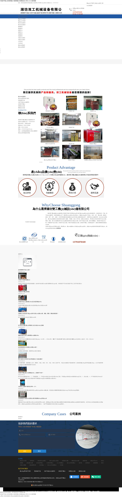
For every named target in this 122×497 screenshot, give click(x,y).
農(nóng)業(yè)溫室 (54, 460)
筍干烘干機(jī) (50, 127)
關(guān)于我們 (90, 3)
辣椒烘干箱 (93, 111)
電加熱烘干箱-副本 (50, 111)
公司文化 (20, 41)
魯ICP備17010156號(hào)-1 (36, 481)
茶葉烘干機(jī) (71, 160)
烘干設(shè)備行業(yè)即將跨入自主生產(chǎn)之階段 (31, 325)
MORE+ (20, 418)
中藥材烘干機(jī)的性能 (23, 291)
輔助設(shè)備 (21, 107)
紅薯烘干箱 (71, 111)
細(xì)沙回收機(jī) (71, 462)
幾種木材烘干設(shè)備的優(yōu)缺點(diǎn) (28, 335)
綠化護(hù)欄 (30, 462)
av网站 (1, 496)
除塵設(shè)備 (21, 106)
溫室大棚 (103, 462)
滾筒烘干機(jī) (21, 104)
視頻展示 (20, 34)
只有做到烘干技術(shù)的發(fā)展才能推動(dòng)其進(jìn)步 (32, 398)
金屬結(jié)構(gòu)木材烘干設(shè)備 (93, 160)
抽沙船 (80, 462)
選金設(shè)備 (23, 460)
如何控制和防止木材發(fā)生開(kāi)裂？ (27, 347)
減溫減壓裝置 (32, 465)
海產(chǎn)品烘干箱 (50, 143)
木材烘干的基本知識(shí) (24, 279)
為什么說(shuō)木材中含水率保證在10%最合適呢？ (30, 359)
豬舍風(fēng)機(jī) (42, 460)
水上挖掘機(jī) (60, 462)
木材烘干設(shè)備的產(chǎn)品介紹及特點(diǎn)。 (30, 301)
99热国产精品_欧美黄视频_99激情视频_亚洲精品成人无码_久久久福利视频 (18, 0)
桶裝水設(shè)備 (75, 460)
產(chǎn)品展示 (22, 22)
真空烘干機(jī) (41, 175)
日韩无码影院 (7, 496)
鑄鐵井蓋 (85, 460)
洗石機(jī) (41, 465)
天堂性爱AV (26, 496)
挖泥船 (61, 465)
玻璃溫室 (32, 460)
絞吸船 (21, 462)
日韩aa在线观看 (14, 496)
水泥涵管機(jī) (39, 462)
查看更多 (59, 228)
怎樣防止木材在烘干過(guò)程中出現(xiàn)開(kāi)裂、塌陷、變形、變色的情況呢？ (38, 313)
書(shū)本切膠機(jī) (51, 465)
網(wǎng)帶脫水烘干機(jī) (50, 160)
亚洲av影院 (20, 496)
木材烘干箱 (47, 175)
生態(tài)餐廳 (23, 465)
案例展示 (20, 26)
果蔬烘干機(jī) (93, 143)
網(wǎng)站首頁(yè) (23, 15)
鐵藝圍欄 (95, 462)
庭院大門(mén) (93, 460)
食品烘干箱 (71, 143)
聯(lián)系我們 (21, 45)
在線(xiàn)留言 (98, 3)
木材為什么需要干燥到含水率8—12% (27, 386)
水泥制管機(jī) (49, 462)
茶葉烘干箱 (71, 127)
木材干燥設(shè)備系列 (23, 102)
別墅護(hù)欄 (65, 460)
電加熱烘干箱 (21, 100)
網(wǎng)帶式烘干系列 (23, 98)
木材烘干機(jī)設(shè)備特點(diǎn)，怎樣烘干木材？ (30, 372)
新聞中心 (20, 30)
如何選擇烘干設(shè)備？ (24, 269)
